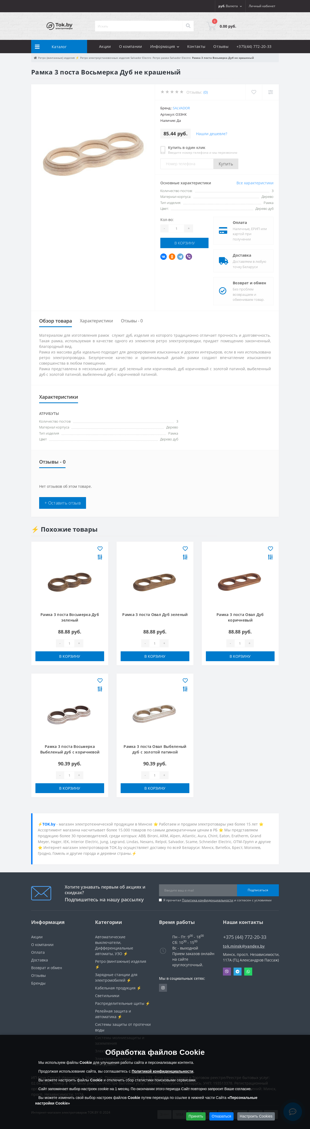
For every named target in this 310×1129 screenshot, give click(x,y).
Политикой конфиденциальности (162, 1071)
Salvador (181, 108)
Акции (105, 46)
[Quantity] (176, 228)
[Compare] (270, 92)
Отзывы (221, 46)
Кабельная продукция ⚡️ (118, 987)
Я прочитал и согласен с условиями (217, 900)
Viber (227, 971)
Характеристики (96, 321)
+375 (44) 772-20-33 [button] (244, 937)
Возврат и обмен (249, 282)
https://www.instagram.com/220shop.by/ (163, 988)
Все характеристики (255, 182)
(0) (205, 92)
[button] (262, 6)
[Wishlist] (253, 92)
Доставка (242, 255)
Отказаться (221, 1116)
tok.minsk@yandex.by (244, 946)
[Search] (188, 26)
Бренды (38, 983)
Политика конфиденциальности (207, 900)
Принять (196, 1116)
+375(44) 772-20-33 (253, 46)
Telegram (237, 971)
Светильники (107, 995)
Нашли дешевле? (211, 133)
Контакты (196, 46)
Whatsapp (248, 971)
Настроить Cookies (256, 1116)
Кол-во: (167, 219)
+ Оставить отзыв (62, 503)
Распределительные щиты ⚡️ (122, 1003)
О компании (130, 46)
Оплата (240, 222)
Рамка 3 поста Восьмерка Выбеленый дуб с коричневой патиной (70, 752)
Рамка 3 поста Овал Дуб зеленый (154, 614)
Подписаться (258, 890)
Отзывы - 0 (132, 321)
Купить (226, 164)
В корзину (184, 242)
